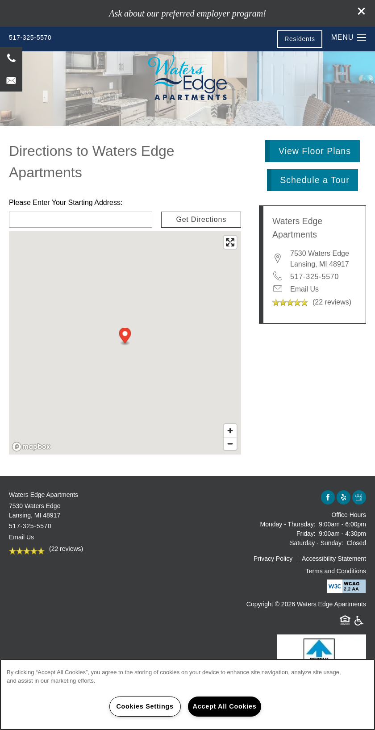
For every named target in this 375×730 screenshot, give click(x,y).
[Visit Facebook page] (328, 497)
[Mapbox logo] (31, 447)
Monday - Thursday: (288, 524)
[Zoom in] (230, 430)
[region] (187, 694)
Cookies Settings (144, 706)
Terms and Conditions (336, 571)
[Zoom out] (230, 443)
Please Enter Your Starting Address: (65, 202)
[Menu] (348, 37)
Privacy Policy (273, 558)
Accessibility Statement (334, 558)
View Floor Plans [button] (315, 151)
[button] (361, 11)
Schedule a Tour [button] (315, 180)
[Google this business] (359, 497)
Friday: (306, 533)
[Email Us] (11, 80)
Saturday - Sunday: (316, 542)
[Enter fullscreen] (230, 242)
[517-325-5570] (11, 58)
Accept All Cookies (225, 706)
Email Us (304, 289)
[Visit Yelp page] (343, 497)
